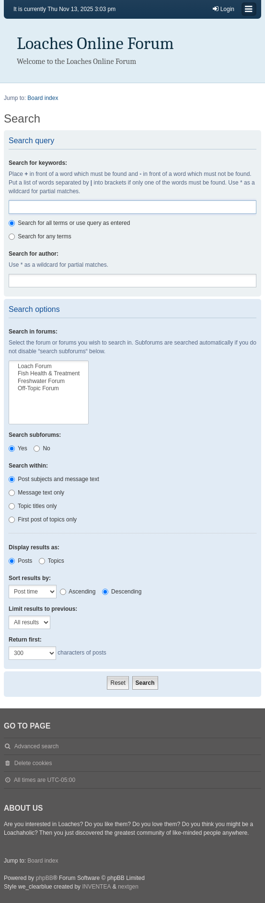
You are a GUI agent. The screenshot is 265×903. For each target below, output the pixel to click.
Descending (122, 591)
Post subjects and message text (54, 479)
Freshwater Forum (48, 381)
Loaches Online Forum (95, 43)
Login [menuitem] (223, 8)
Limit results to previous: (43, 609)
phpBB (44, 878)
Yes (18, 448)
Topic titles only (33, 506)
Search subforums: (35, 435)
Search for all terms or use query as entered (69, 223)
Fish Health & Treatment (48, 373)
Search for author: (33, 253)
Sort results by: (30, 578)
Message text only (36, 492)
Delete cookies (33, 763)
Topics (51, 560)
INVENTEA (96, 886)
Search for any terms (40, 236)
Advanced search (36, 746)
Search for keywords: (38, 163)
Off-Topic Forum (48, 388)
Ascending (78, 591)
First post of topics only (43, 519)
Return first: (25, 639)
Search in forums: (33, 331)
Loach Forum (48, 366)
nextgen (128, 886)
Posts (20, 560)
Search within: (28, 465)
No (42, 448)
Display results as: (34, 547)
